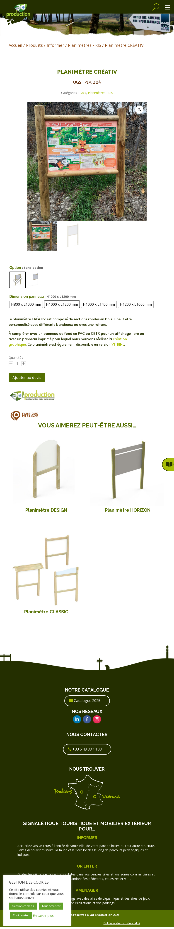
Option (15, 268)
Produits (34, 45)
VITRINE (117, 344)
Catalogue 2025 (87, 702)
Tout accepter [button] (51, 906)
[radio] (17, 280)
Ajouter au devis (30, 378)
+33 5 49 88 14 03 (87, 750)
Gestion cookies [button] (23, 906)
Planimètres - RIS (84, 45)
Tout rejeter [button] (21, 915)
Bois (83, 93)
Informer (55, 45)
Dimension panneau (26, 296)
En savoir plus (43, 915)
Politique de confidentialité (122, 925)
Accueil (15, 45)
